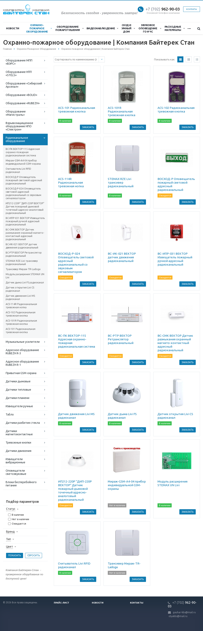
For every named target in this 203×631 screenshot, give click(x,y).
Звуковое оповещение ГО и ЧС (150, 28)
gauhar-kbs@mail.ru (184, 612)
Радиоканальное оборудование (17, 139)
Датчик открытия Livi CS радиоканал (20, 289)
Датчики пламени (17, 398)
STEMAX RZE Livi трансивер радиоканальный (22, 262)
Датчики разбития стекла (23, 422)
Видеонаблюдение (102, 28)
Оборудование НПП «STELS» (19, 73)
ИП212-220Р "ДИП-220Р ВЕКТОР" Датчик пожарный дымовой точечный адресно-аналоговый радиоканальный (25, 208)
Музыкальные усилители (23, 341)
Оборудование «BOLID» (21, 95)
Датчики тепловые (18, 389)
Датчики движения (18, 450)
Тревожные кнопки (18, 442)
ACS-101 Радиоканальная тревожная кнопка (20, 330)
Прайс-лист (61, 603)
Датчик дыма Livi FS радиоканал (25, 282)
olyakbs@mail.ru (178, 616)
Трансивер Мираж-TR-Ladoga (23, 269)
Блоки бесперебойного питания (21, 484)
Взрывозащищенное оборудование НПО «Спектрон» (19, 126)
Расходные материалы (175, 28)
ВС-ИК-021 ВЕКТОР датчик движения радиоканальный (22, 246)
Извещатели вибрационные (15, 460)
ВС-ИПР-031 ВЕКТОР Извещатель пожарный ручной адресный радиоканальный (25, 221)
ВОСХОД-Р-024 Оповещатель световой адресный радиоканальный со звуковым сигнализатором (23, 193)
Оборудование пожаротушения (69, 28)
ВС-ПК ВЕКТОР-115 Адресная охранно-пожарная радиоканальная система (23, 152)
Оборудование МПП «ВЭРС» (19, 62)
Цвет (9, 546)
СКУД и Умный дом (128, 28)
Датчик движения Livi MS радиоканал (20, 297)
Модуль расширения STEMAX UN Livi (25, 276)
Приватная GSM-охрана (21, 373)
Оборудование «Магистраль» (16, 113)
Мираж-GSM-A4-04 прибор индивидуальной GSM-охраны (23, 162)
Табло (10, 414)
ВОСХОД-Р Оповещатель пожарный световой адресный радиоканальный (24, 180)
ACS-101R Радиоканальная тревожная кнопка (21, 322)
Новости (12, 28)
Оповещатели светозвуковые (16, 472)
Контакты (191, 9)
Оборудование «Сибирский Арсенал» (24, 85)
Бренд (10, 531)
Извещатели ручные (19, 406)
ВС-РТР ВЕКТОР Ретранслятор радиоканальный (24, 254)
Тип (8, 539)
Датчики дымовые (18, 381)
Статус (10, 508)
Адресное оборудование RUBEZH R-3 (22, 351)
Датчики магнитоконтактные (19, 432)
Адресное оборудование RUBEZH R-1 (22, 363)
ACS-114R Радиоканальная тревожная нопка (21, 306)
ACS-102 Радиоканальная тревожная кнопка (20, 314)
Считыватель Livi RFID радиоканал (18, 170)
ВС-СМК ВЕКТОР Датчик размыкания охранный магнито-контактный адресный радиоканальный (25, 234)
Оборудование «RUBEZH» (23, 103)
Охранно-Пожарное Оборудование (39, 28)
